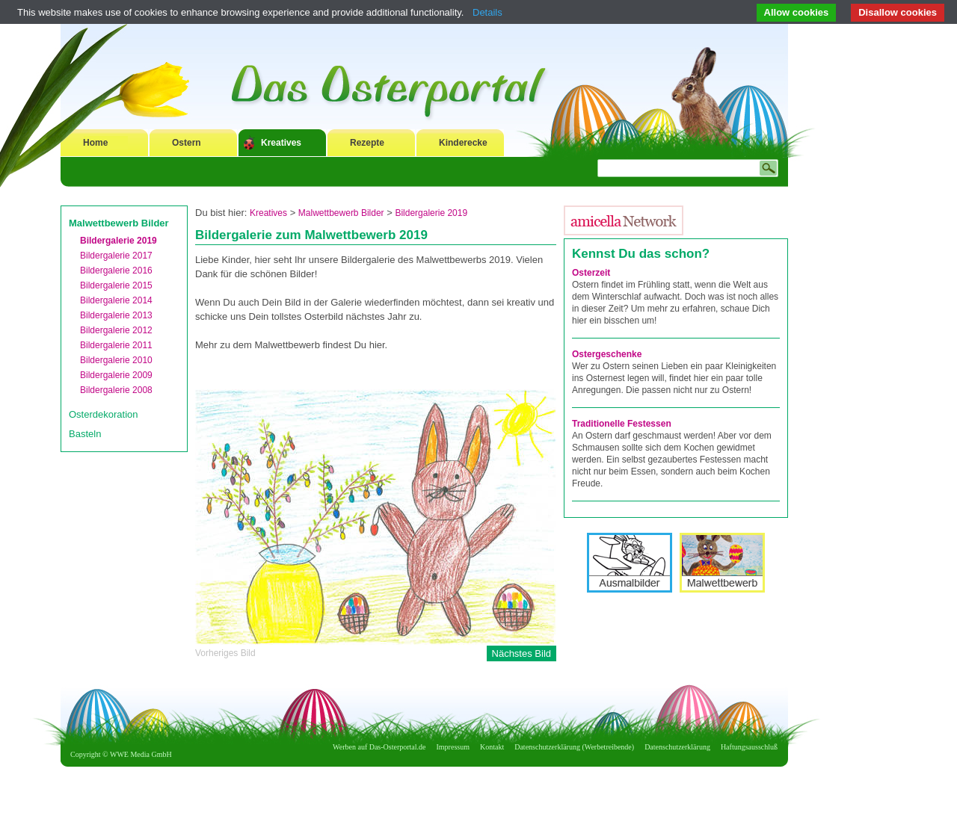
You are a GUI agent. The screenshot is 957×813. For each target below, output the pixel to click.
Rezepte (367, 142)
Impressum (453, 747)
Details (487, 12)
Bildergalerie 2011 (116, 345)
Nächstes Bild (521, 653)
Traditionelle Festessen (621, 423)
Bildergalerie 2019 (118, 240)
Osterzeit (591, 273)
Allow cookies (796, 12)
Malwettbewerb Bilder (119, 223)
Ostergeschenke (606, 354)
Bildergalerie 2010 (116, 360)
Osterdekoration (103, 414)
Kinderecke (463, 142)
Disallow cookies (897, 12)
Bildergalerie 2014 (116, 300)
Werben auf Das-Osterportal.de (379, 747)
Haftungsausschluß (749, 747)
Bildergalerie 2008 (116, 390)
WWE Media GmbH (141, 754)
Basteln (85, 433)
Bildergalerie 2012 (116, 330)
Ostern (186, 142)
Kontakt (492, 747)
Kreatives (281, 142)
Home (95, 142)
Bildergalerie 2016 (116, 270)
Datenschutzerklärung (677, 747)
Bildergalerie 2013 (116, 315)
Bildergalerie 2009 (116, 375)
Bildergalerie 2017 (116, 255)
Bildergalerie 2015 (116, 285)
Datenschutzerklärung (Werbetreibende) (574, 747)
